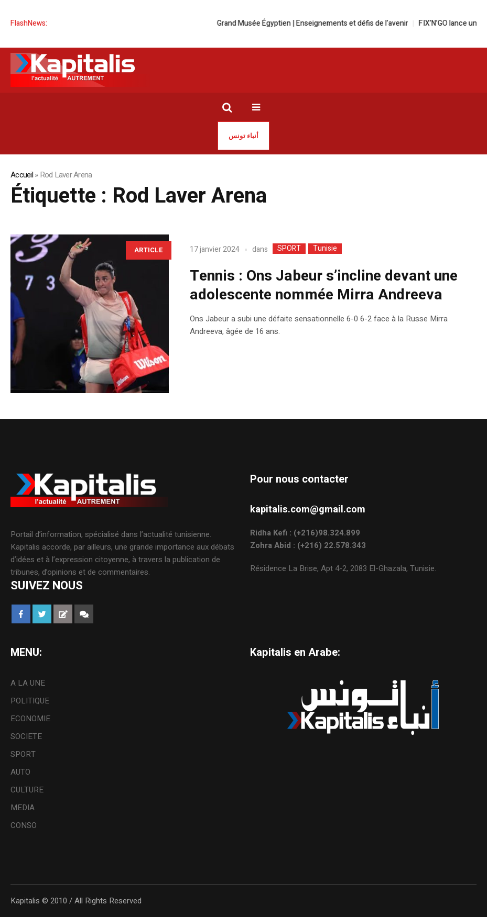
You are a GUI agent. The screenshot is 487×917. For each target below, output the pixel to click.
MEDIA (22, 807)
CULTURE (27, 790)
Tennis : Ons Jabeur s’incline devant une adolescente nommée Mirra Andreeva (324, 285)
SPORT (289, 248)
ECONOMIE (30, 718)
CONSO (23, 825)
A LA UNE (27, 683)
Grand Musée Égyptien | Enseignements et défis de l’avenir (319, 23)
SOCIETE (26, 736)
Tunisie (325, 248)
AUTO (20, 772)
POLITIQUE (29, 701)
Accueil (21, 175)
